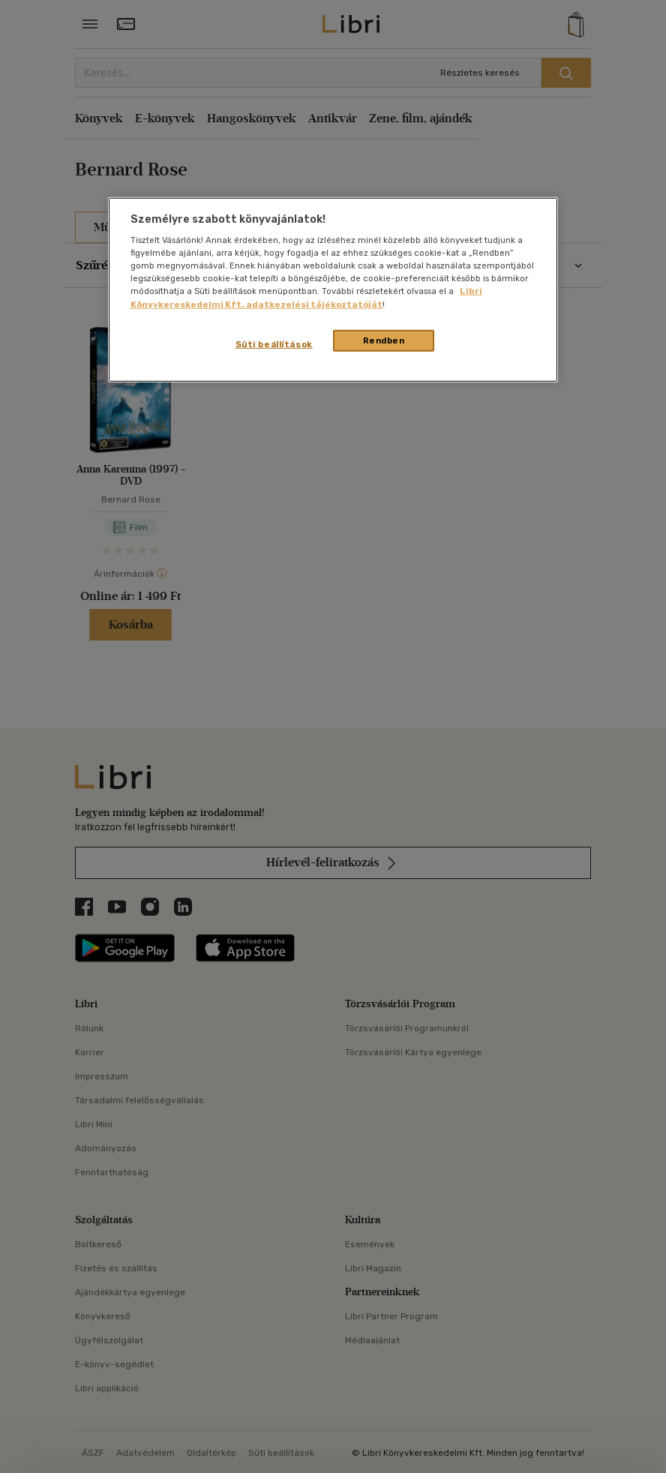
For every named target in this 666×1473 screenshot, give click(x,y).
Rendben (384, 339)
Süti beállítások (274, 343)
